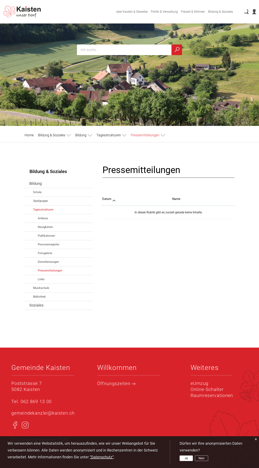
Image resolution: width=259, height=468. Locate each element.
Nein (202, 458)
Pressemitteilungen (58, 270)
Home (29, 135)
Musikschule (41, 288)
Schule (37, 192)
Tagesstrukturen (43, 209)
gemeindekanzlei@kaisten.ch (43, 413)
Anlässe (43, 218)
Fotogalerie (45, 253)
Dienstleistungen (48, 262)
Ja (186, 458)
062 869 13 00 (36, 401)
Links (41, 279)
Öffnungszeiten (116, 383)
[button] (54, 135)
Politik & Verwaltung (160, 11)
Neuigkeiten (45, 227)
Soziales (36, 305)
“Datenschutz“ (102, 457)
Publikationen (46, 235)
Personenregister (48, 244)
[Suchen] (176, 49)
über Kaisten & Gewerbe (128, 11)
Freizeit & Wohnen (189, 11)
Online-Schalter (207, 389)
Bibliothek (39, 296)
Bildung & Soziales (216, 11)
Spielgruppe (40, 201)
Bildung (35, 183)
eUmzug (200, 383)
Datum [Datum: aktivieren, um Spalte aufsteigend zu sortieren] (106, 199)
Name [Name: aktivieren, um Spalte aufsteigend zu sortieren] (176, 199)
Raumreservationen (212, 395)
